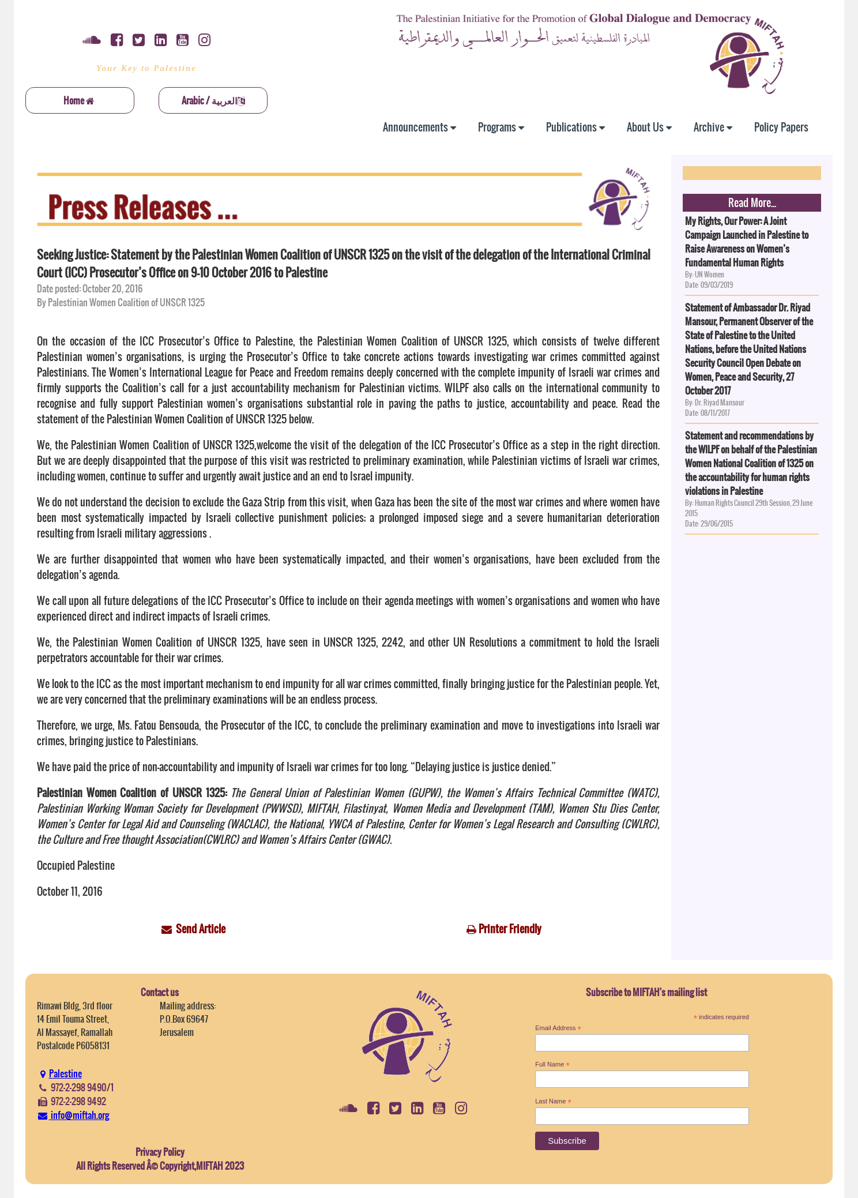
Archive (713, 127)
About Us (649, 127)
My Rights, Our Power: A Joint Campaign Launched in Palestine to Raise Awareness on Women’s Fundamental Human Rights (746, 241)
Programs (501, 127)
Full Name (552, 1065)
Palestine (59, 1073)
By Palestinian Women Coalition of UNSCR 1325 (121, 302)
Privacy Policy (160, 1152)
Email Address (558, 1028)
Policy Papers (781, 127)
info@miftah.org (73, 1115)
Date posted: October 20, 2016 (89, 288)
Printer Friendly (510, 929)
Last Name (553, 1102)
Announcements (419, 127)
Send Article (200, 929)
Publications (575, 127)
